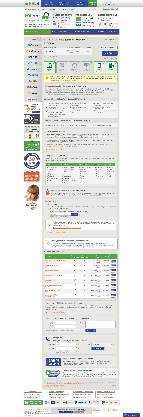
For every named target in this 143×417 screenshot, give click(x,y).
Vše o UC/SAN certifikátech (56, 312)
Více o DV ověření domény (57, 232)
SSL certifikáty (49, 3)
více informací (81, 409)
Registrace (111, 4)
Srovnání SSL (42, 9)
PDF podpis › (36, 111)
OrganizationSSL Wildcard (53, 285)
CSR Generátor (81, 361)
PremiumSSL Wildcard (52, 270)
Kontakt (73, 9)
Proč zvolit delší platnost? (110, 58)
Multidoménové (106, 392)
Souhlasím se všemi (66, 412)
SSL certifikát (33, 392)
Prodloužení (52, 9)
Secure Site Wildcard (51, 295)
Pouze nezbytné (78, 412)
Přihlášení (104, 4)
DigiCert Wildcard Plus (52, 290)
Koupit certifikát (109, 9)
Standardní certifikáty (107, 31)
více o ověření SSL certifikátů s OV (78, 383)
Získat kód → (101, 376)
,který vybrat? (31, 204)
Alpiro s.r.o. (38, 412)
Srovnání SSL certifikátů (83, 392)
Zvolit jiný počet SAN (111, 39)
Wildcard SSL (49, 280)
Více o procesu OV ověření (56, 149)
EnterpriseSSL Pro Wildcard (54, 275)
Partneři (25, 415)
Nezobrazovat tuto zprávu (68, 80)
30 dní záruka (44, 409)
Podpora (92, 3)
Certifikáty (80, 3)
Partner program (63, 9)
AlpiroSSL (30, 415)
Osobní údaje (27, 409)
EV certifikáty (31, 31)
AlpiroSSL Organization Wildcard (55, 260)
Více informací (54, 80)
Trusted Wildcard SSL (52, 265)
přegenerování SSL (95, 195)
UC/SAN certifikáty (60, 31)
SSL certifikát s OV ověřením (54, 144)
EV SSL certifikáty (56, 392)
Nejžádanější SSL (30, 9)
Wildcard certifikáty (83, 31)
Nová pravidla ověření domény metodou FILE (67, 228)
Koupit (113, 260)
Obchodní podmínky (35, 409)
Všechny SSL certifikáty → (55, 386)
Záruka (97, 107)
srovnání (113, 262)
